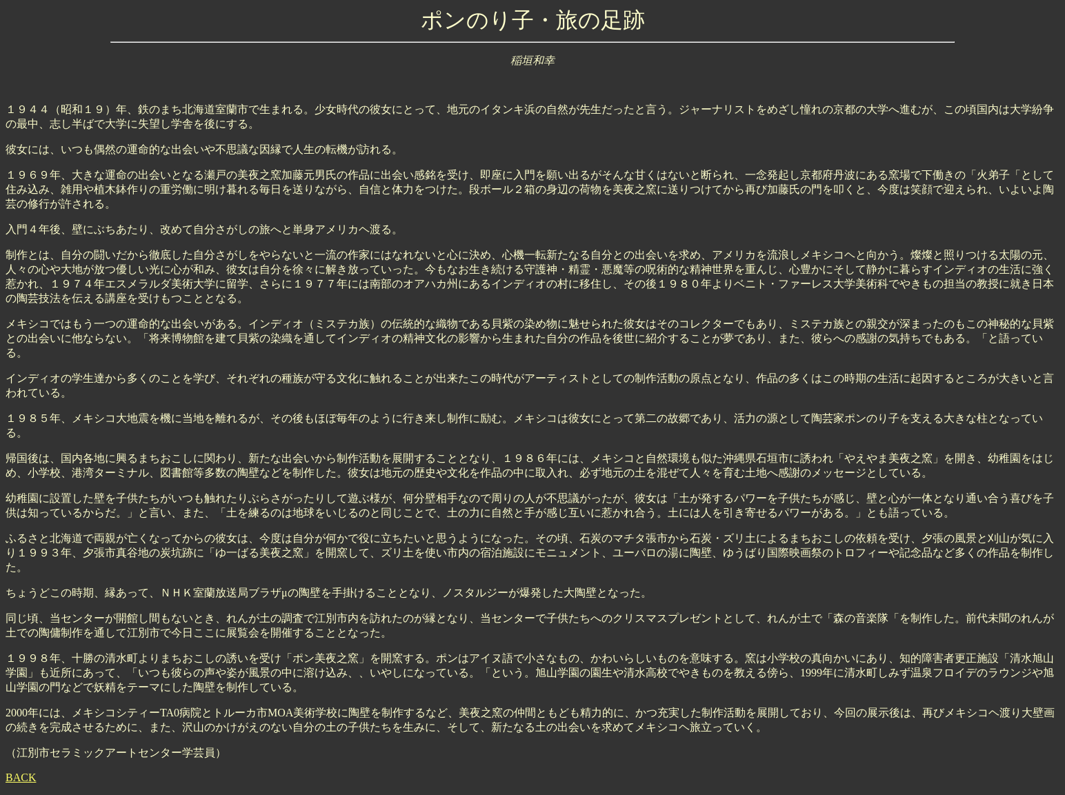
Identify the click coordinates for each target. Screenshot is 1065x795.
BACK (21, 777)
